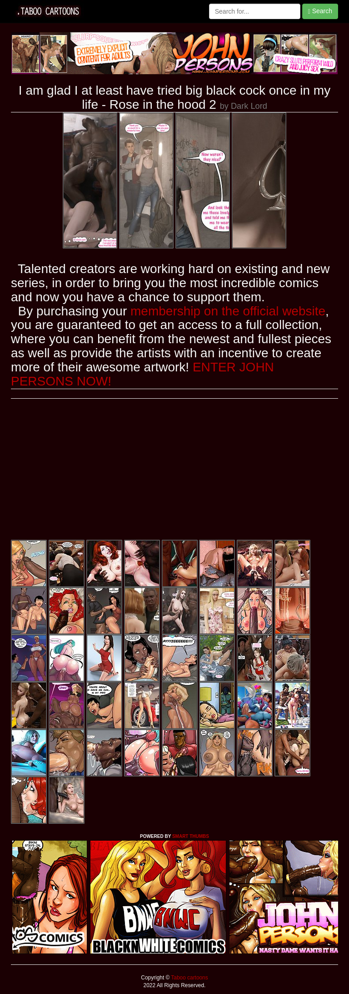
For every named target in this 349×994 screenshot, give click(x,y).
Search (320, 11)
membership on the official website (227, 311)
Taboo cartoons (189, 977)
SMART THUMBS (190, 836)
